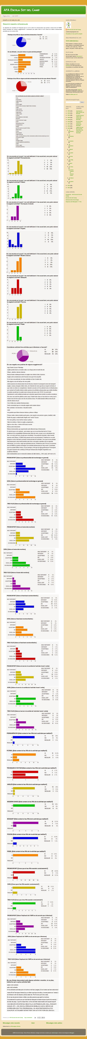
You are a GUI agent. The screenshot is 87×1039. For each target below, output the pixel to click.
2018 (69, 121)
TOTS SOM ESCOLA (72, 41)
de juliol (71, 152)
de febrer (71, 178)
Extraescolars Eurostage (72, 199)
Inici (33, 1023)
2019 (69, 119)
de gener (71, 181)
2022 (69, 113)
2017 (69, 123)
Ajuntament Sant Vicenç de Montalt (80, 112)
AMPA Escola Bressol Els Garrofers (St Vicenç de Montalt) (79, 130)
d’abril (70, 163)
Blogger (72, 1032)
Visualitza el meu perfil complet (74, 33)
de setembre (70, 145)
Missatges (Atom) (15, 1026)
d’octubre (70, 141)
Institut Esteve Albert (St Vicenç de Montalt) (80, 117)
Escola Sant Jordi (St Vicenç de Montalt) (79, 123)
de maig (71, 159)
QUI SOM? (15, 16)
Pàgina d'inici (6, 16)
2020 (69, 117)
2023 (69, 111)
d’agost (71, 149)
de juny (71, 156)
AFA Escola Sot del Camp (21, 10)
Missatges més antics (54, 1023)
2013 (69, 187)
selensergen (55, 1032)
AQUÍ (79, 89)
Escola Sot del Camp (71, 197)
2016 (69, 126)
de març (71, 166)
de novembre (71, 135)
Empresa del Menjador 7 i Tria (73, 201)
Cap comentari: (28, 1017)
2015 (69, 128)
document (79, 56)
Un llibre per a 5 (73, 94)
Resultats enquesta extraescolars (15, 24)
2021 (69, 115)
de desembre (71, 130)
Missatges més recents (11, 1023)
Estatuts (68, 65)
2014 (69, 185)
